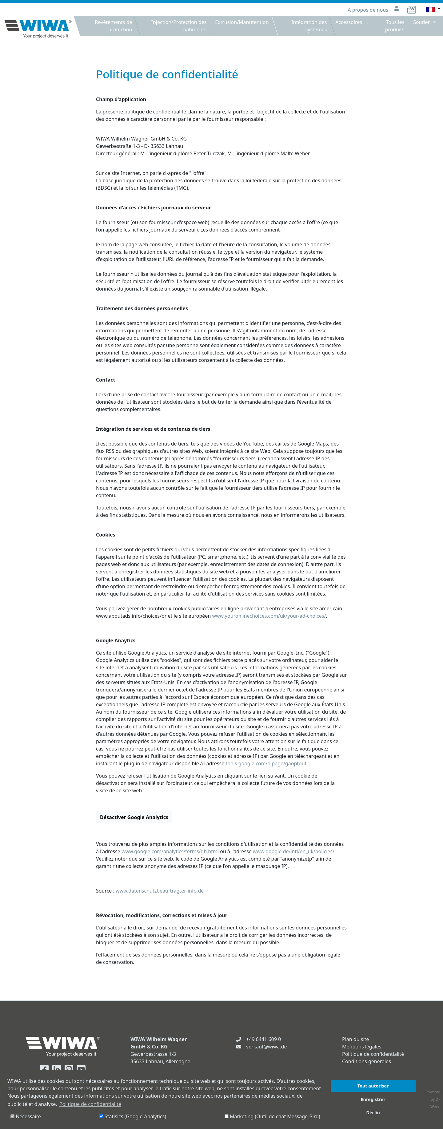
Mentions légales (361, 1046)
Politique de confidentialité (373, 1054)
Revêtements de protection (113, 26)
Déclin (373, 1112)
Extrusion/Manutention (242, 22)
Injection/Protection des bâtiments (179, 26)
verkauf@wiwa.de (266, 1046)
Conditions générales (366, 1061)
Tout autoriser (373, 1086)
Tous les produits (394, 26)
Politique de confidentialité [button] (90, 1104)
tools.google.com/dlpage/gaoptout (265, 763)
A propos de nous (368, 9)
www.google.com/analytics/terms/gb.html (170, 851)
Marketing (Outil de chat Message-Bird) (272, 1116)
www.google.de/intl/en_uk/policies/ (293, 851)
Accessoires (349, 22)
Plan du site (355, 1039)
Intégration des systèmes (309, 26)
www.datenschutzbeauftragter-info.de (160, 890)
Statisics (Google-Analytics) (132, 1116)
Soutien (422, 22)
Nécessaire (25, 1116)
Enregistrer (373, 1099)
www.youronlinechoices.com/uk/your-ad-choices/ (269, 615)
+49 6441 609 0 (263, 1039)
